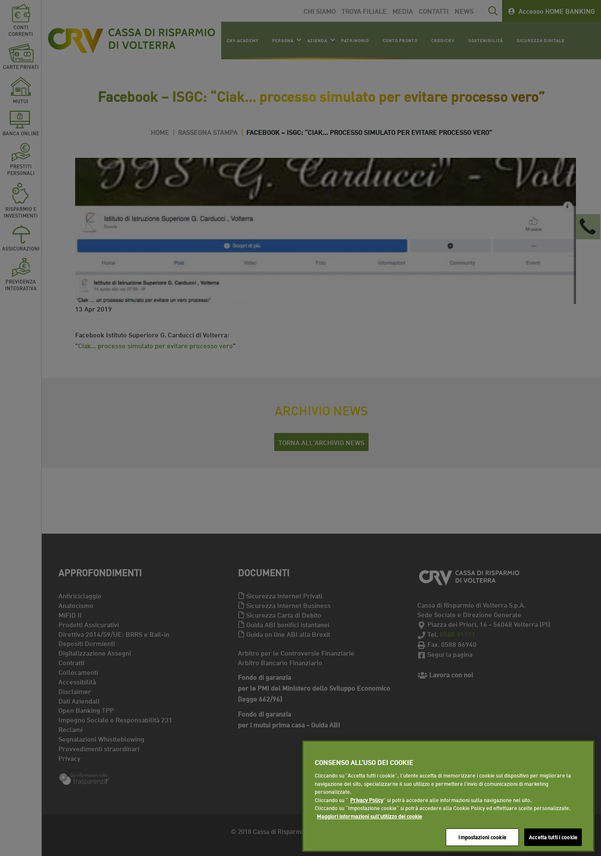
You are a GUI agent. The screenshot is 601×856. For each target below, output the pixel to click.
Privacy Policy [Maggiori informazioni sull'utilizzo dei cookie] (366, 799)
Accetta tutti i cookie (553, 837)
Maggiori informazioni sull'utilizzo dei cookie (369, 816)
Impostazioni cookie (482, 837)
